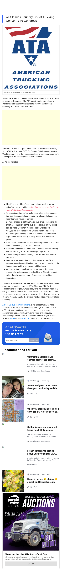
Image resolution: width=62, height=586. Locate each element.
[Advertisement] (31, 127)
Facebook (24, 318)
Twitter (12, 318)
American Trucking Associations (16, 305)
